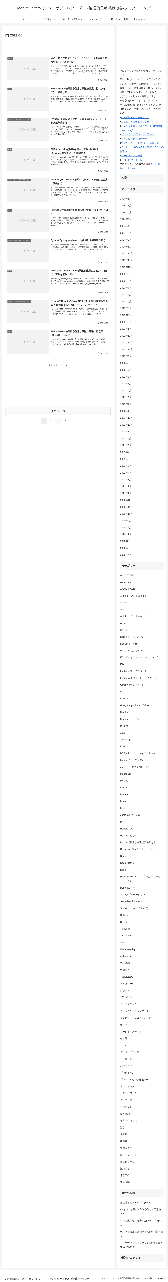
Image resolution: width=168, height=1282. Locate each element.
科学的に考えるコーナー (134, 138)
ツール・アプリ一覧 (131, 155)
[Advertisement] (58, 46)
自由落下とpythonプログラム (135, 1202)
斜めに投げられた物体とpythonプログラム (141, 1222)
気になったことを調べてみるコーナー (141, 143)
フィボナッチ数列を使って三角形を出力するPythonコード (141, 1244)
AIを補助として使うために (135, 117)
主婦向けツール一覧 (131, 160)
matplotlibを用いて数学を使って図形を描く (140, 1211)
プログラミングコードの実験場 (137, 134)
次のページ (58, 411)
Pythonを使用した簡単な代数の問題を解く (141, 1233)
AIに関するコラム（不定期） (136, 121)
